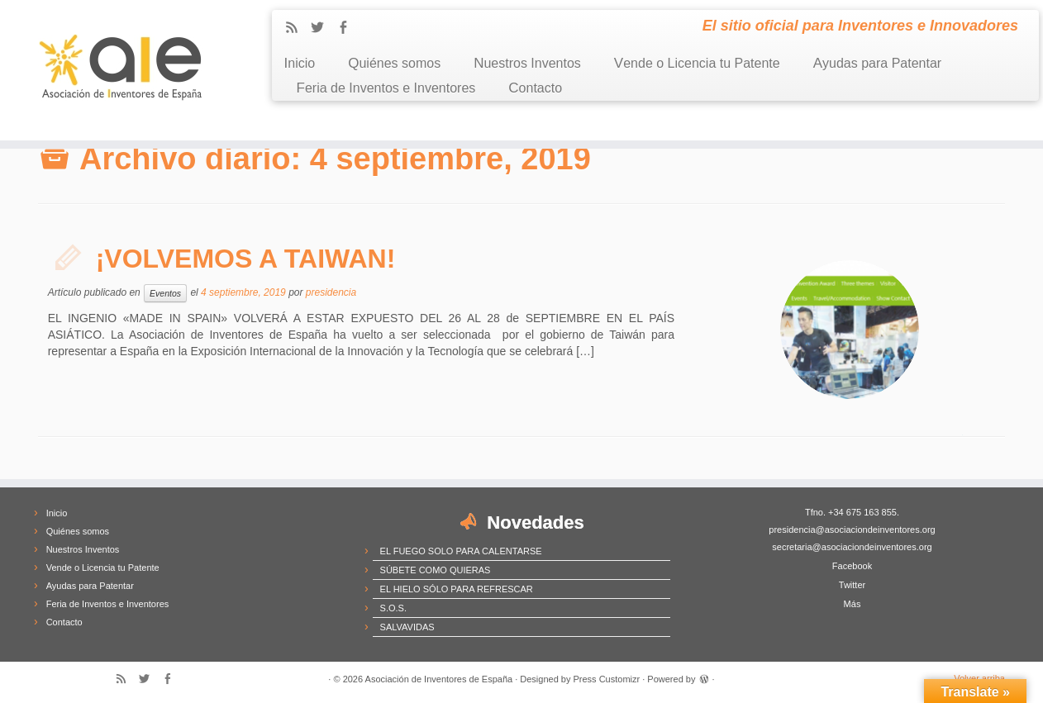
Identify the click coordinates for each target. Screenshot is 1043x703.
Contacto (535, 88)
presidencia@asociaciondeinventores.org (852, 529)
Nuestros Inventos (527, 63)
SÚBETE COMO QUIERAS (435, 570)
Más (852, 604)
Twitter (852, 585)
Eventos (165, 293)
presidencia (331, 292)
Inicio (300, 63)
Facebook (852, 566)
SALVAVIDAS (407, 627)
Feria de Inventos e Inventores (386, 88)
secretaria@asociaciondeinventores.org (851, 547)
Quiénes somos (394, 63)
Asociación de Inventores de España (439, 679)
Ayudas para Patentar (877, 63)
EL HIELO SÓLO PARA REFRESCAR (456, 589)
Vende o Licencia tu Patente (697, 63)
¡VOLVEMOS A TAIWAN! (246, 258)
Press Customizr (607, 679)
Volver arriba (979, 678)
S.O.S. (393, 608)
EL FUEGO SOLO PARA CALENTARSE (461, 551)
